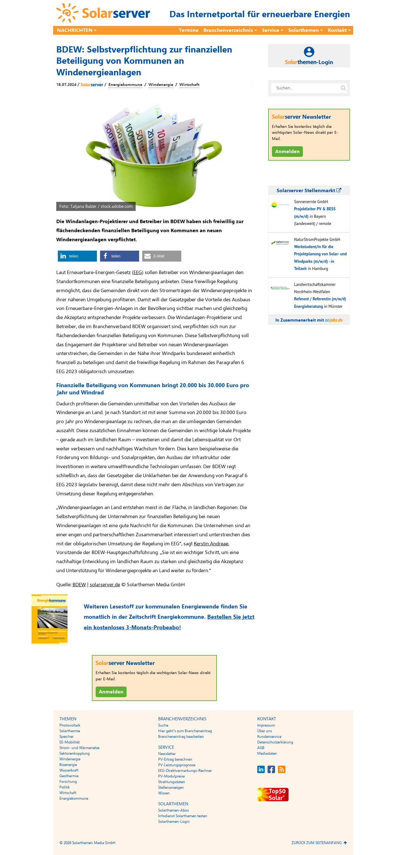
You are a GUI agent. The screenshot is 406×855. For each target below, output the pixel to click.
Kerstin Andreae (211, 544)
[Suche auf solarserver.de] (343, 88)
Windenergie (160, 85)
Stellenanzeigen (171, 787)
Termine (188, 30)
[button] (77, 256)
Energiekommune (125, 85)
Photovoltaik (69, 725)
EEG (137, 272)
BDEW (79, 585)
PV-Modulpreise (171, 776)
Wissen (164, 793)
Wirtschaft (189, 85)
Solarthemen (303, 30)
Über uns (264, 730)
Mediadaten (267, 753)
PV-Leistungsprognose (176, 765)
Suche (163, 725)
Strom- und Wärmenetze (79, 747)
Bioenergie (68, 764)
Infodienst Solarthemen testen (182, 815)
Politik (64, 787)
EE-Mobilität (69, 742)
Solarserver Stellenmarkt (309, 190)
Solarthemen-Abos (173, 810)
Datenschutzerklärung (275, 742)
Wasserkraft (68, 770)
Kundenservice (269, 736)
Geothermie (68, 775)
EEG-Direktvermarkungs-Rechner (185, 770)
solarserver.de (105, 585)
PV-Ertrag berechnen (175, 759)
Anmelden (111, 691)
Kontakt (337, 30)
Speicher (66, 736)
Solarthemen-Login (174, 821)
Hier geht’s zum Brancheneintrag (185, 730)
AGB (260, 747)
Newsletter (167, 753)
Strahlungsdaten (171, 781)
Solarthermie (69, 730)
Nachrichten (75, 30)
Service (270, 30)
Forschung (68, 781)
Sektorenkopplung (74, 753)
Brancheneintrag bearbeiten (181, 736)
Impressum (266, 725)
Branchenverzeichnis (228, 30)
